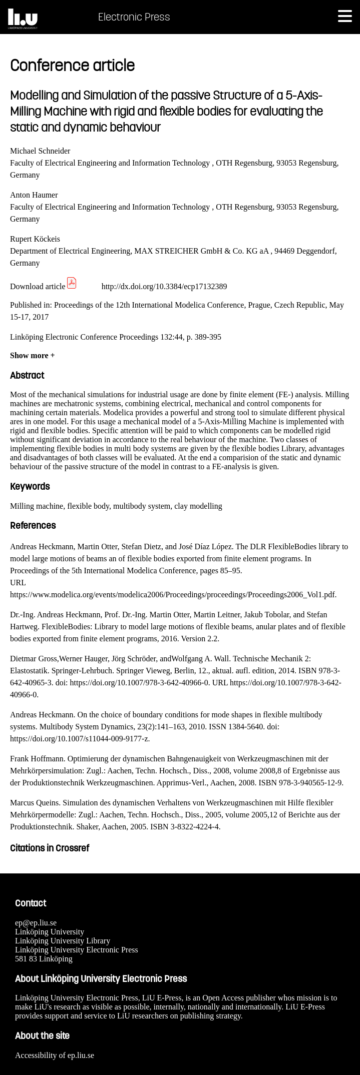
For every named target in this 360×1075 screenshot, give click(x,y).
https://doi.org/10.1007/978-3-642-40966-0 (139, 682)
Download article (44, 286)
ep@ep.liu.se (36, 922)
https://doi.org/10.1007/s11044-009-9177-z (79, 738)
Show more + (32, 355)
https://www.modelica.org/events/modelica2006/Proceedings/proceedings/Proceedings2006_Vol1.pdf (172, 594)
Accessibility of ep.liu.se (54, 1055)
